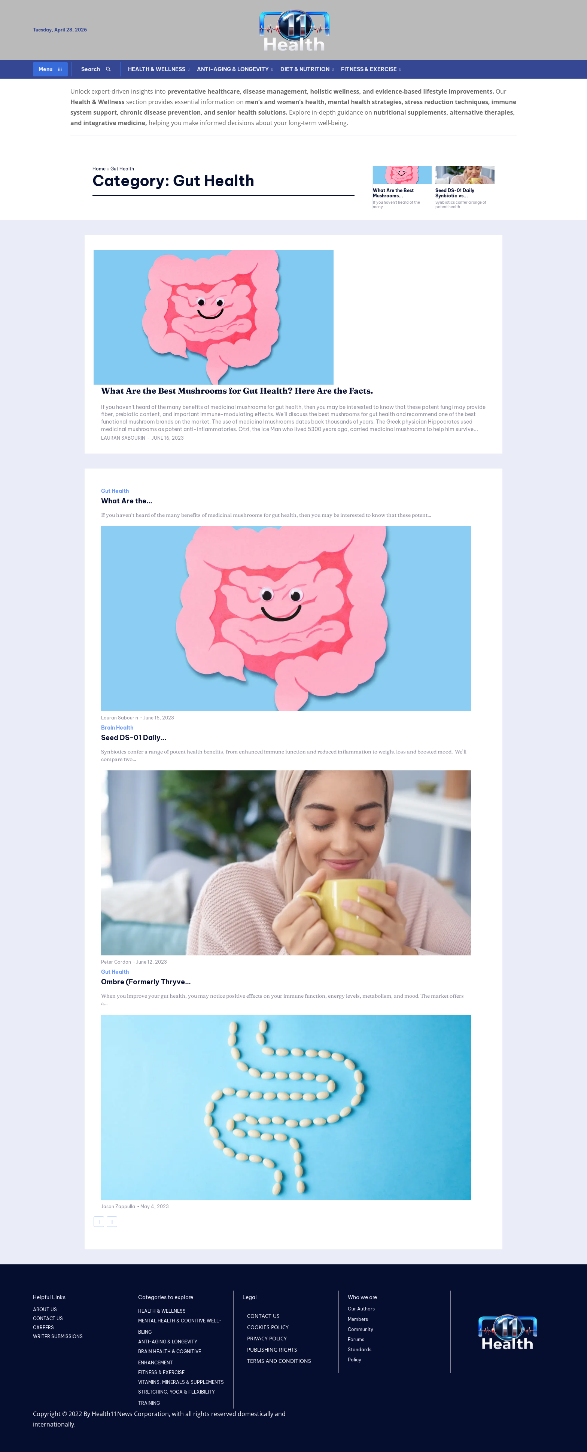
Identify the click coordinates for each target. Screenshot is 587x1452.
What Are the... (129, 500)
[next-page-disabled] (112, 1221)
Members (358, 1319)
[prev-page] (99, 1221)
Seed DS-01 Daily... (137, 737)
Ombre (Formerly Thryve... (151, 981)
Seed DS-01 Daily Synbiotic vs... (454, 193)
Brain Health (117, 727)
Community (360, 1329)
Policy (354, 1359)
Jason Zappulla (118, 1206)
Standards (359, 1349)
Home (99, 169)
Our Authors (361, 1309)
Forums (356, 1339)
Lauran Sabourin (123, 438)
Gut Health (115, 491)
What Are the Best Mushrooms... (393, 193)
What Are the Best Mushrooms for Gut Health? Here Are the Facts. (260, 390)
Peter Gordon (116, 962)
